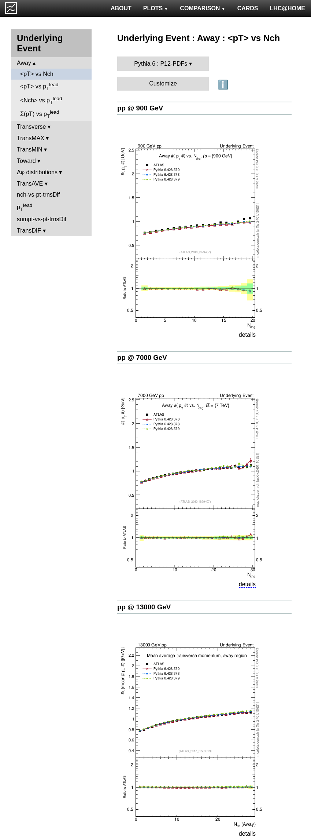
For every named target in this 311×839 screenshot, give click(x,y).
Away (24, 63)
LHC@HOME (287, 8)
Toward (26, 161)
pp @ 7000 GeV (142, 357)
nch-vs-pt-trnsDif (38, 194)
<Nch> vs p (41, 100)
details (247, 335)
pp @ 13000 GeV (144, 607)
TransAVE (30, 183)
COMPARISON (202, 8)
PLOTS (156, 8)
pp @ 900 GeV (140, 108)
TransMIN (29, 149)
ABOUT (121, 8)
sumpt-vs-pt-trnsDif (41, 219)
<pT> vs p (39, 86)
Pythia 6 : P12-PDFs (160, 64)
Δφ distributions (37, 172)
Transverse (31, 127)
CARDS (247, 8)
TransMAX (30, 138)
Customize (163, 83)
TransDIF (29, 230)
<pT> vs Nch (36, 74)
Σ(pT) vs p (39, 114)
